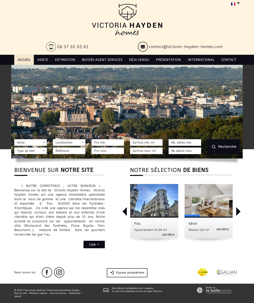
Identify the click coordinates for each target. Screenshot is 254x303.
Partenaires (75, 293)
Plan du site (20, 293)
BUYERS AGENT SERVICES (102, 60)
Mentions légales (38, 293)
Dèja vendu (139, 60)
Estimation (65, 60)
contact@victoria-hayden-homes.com (186, 46)
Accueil (24, 60)
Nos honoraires (58, 293)
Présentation (168, 60)
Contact (228, 60)
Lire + (94, 244)
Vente (42, 60)
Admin (17, 296)
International (201, 60)
